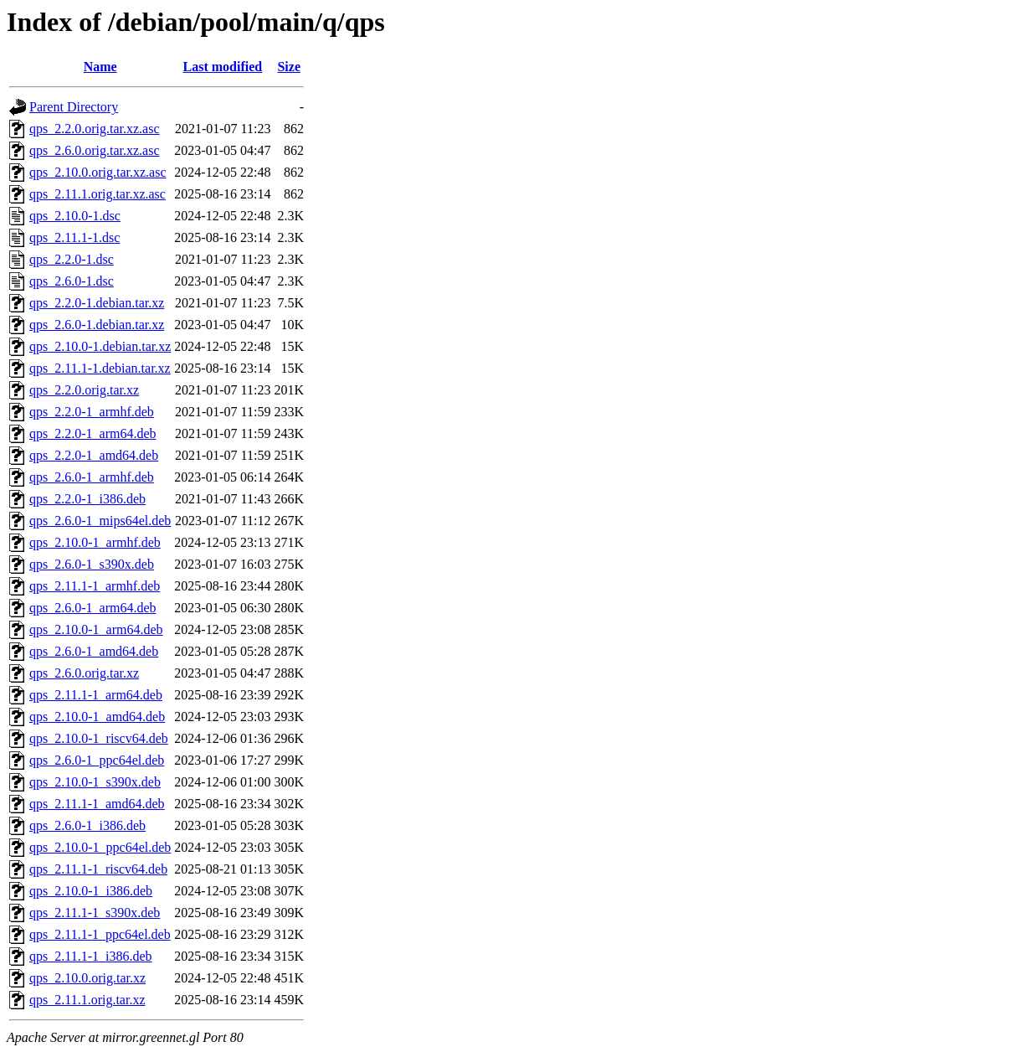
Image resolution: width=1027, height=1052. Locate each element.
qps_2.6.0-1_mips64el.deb (100, 520)
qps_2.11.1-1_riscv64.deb (98, 869)
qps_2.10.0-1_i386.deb (90, 891)
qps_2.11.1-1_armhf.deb (94, 586)
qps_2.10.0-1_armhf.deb (95, 542)
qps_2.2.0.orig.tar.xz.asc (94, 128)
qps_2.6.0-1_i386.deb (87, 825)
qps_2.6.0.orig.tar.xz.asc (94, 150)
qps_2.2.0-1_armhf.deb (91, 412)
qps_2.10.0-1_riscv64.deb (98, 738)
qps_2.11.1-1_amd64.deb (97, 804)
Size (288, 66)
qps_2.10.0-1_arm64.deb (96, 629)
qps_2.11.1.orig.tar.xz (87, 1000)
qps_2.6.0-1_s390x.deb (91, 564)
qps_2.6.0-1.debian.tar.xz (96, 324)
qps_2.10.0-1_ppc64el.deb (100, 847)
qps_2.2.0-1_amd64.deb (93, 455)
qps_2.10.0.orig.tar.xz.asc (98, 172)
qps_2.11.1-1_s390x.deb (94, 912)
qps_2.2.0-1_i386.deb (87, 499)
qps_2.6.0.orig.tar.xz (84, 673)
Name (100, 66)
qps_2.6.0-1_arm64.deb (93, 608)
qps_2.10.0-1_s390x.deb (95, 782)
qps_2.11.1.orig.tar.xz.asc (97, 194)
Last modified (223, 66)
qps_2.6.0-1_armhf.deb (91, 477)
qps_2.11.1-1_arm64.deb (95, 695)
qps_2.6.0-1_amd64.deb (93, 651)
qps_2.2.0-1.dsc (71, 259)
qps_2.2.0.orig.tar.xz (84, 390)
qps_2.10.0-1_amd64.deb (97, 716)
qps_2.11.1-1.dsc (74, 237)
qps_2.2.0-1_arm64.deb (93, 433)
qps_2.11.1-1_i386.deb (90, 956)
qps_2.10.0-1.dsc (75, 216)
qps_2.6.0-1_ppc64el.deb (96, 760)
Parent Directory (73, 107)
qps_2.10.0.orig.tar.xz (87, 978)
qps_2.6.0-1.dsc (71, 281)
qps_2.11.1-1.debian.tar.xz (100, 368)
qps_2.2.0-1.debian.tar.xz (96, 303)
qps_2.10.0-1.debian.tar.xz (100, 346)
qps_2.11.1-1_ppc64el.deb (100, 934)
